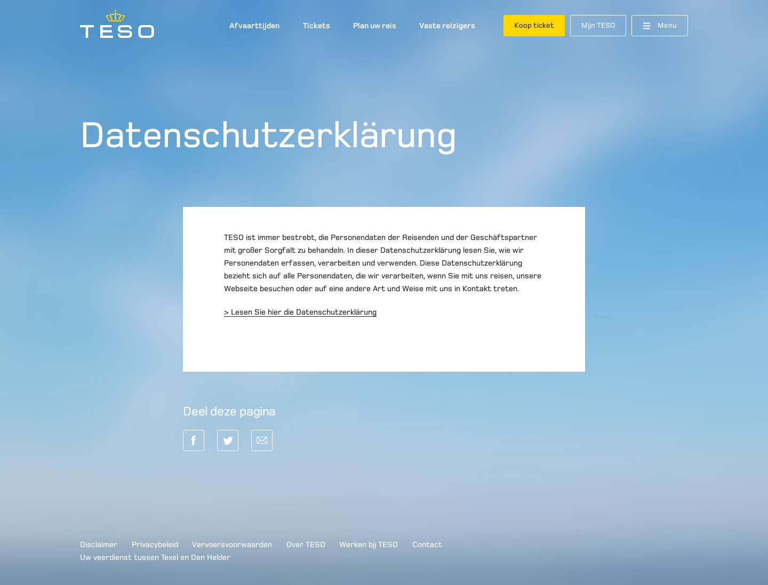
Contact (427, 544)
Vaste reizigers (447, 25)
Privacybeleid (155, 544)
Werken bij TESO (368, 544)
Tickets (316, 25)
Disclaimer (98, 544)
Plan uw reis (374, 25)
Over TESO (305, 544)
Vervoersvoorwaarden (232, 544)
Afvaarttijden (254, 25)
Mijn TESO (598, 25)
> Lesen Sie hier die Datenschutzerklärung (300, 312)
